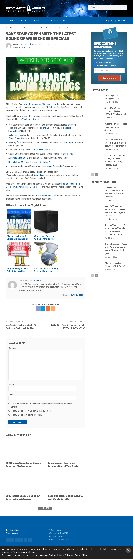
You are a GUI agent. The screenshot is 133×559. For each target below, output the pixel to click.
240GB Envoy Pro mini (42, 149)
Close (128, 550)
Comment (12, 348)
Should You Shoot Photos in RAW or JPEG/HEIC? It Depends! (115, 111)
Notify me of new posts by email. (27, 415)
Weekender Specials (31, 119)
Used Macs (39, 175)
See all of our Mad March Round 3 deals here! (29, 162)
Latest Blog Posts (103, 62)
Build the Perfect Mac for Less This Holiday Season (115, 127)
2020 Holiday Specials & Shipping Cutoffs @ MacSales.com (24, 500)
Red (40, 128)
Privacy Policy (63, 555)
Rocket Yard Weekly (44, 195)
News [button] (10, 21)
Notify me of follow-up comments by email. (31, 411)
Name (11, 384)
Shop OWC (109, 21)
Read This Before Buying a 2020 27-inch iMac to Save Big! (65, 500)
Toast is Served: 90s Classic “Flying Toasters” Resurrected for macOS (115, 142)
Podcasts (121, 21)
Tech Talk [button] (53, 21)
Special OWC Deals (49, 44)
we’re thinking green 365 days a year (39, 104)
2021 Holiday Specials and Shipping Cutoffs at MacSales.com (20, 465)
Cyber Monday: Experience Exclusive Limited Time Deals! (64, 464)
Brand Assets (12, 536)
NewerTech (52, 166)
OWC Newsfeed (25, 44)
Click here (68, 142)
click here (30, 552)
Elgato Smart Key (16, 138)
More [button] (66, 21)
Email (10, 394)
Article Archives (13, 533)
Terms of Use (81, 555)
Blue (47, 128)
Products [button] (24, 21)
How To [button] (38, 21)
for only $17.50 (66, 154)
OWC (63, 166)
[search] (124, 7)
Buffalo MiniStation (19, 158)
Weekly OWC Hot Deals (105, 65)
